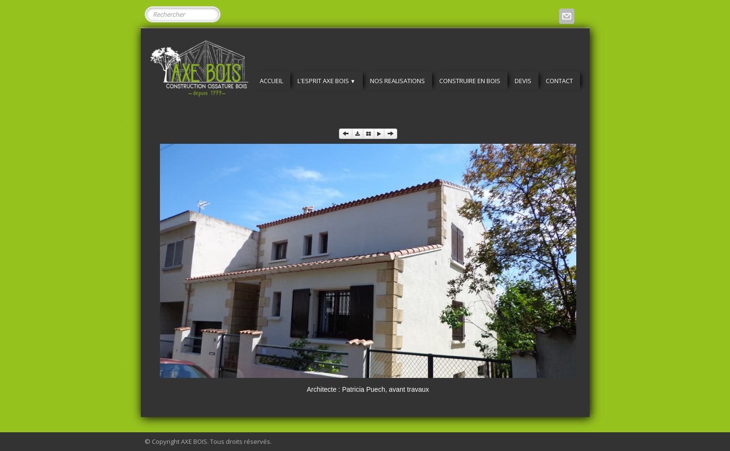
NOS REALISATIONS (397, 80)
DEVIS (523, 80)
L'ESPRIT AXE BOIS (326, 80)
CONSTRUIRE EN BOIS (469, 80)
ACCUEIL (271, 80)
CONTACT (559, 80)
